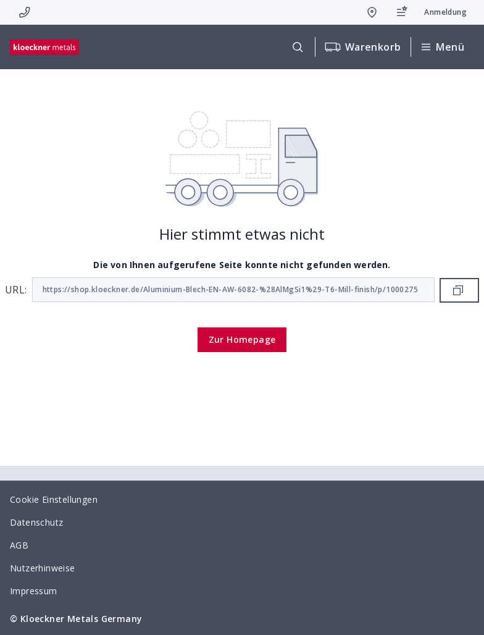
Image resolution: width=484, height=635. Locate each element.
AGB (19, 545)
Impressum (33, 591)
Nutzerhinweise (42, 568)
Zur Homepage (242, 339)
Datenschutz (36, 522)
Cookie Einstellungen (54, 499)
